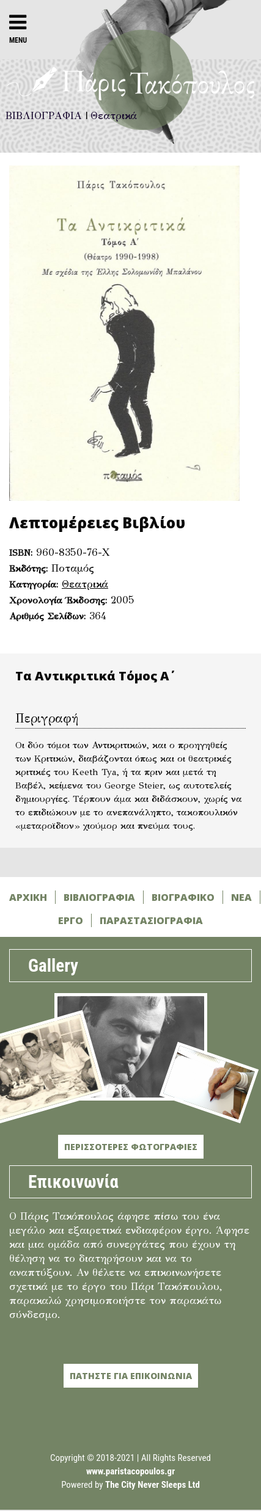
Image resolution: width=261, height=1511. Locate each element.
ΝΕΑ (241, 897)
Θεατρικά (85, 584)
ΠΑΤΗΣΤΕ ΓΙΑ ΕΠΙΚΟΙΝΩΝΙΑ (131, 1376)
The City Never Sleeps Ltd (152, 1484)
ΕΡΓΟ (70, 920)
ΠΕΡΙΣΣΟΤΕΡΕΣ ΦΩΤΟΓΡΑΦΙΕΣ (130, 1146)
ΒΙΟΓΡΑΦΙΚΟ (183, 897)
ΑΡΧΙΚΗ (28, 897)
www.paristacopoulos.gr (130, 1471)
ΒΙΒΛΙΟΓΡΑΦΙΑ (99, 897)
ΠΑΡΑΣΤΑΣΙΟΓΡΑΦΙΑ (151, 920)
